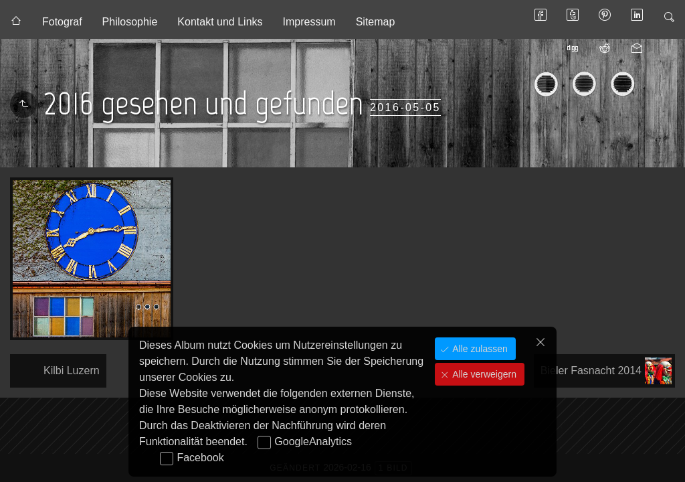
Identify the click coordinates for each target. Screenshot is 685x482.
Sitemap (375, 21)
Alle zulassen (478, 348)
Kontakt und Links (219, 21)
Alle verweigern (483, 374)
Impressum (309, 21)
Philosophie (130, 21)
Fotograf (62, 21)
